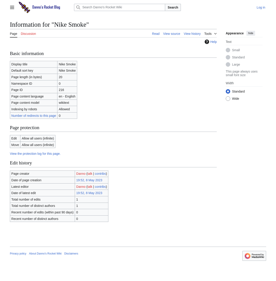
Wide (235, 98)
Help (210, 42)
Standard (238, 57)
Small (236, 50)
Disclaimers (71, 253)
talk (90, 173)
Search (173, 7)
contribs (100, 173)
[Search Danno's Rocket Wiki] (119, 7)
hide (250, 33)
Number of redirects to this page (33, 115)
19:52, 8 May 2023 (89, 180)
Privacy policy (18, 253)
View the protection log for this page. (35, 153)
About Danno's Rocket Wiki (45, 253)
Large (236, 64)
